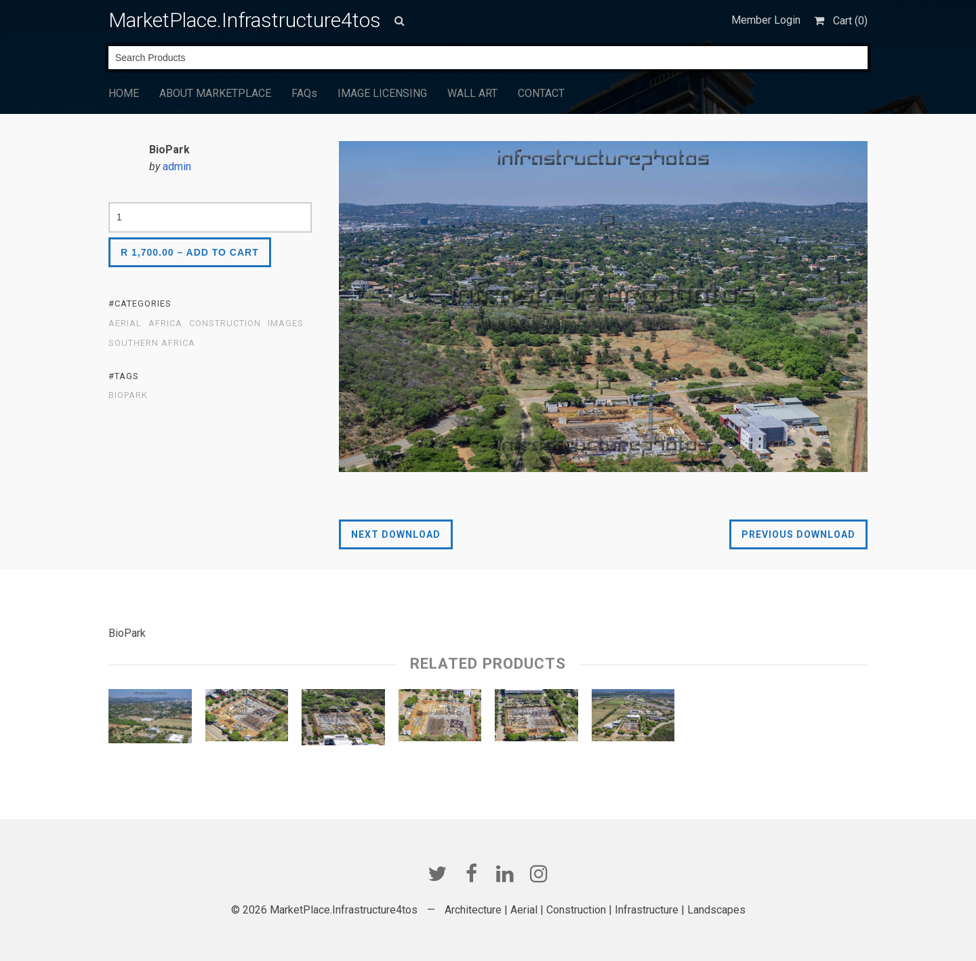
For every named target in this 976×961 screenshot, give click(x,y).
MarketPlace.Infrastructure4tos (244, 20)
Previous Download (798, 534)
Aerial (125, 323)
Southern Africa (151, 343)
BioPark (128, 395)
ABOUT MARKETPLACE (215, 93)
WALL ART (472, 93)
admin (177, 166)
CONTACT (541, 93)
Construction (225, 323)
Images (286, 323)
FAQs (304, 93)
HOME (123, 93)
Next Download (396, 534)
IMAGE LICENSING (382, 93)
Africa (165, 323)
